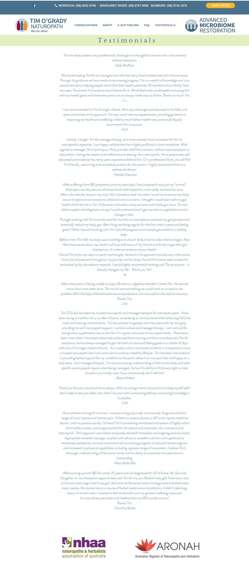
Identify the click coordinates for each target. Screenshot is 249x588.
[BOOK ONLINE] (220, 5)
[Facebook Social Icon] (34, 5)
